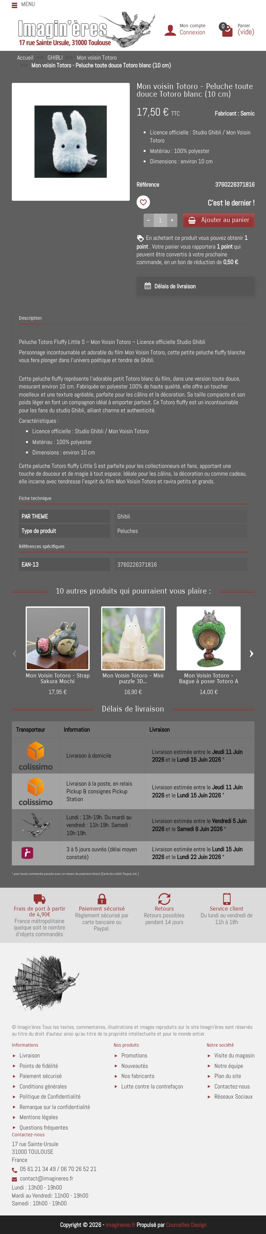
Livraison (30, 1055)
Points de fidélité (39, 1066)
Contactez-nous (232, 1086)
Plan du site (227, 1076)
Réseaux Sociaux (233, 1096)
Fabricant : (227, 113)
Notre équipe (228, 1066)
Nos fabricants (137, 1076)
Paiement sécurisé (41, 1076)
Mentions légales (39, 1117)
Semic (247, 113)
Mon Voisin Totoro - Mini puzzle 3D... (133, 678)
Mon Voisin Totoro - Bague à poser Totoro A (208, 678)
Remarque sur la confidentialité (55, 1107)
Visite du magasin (234, 1055)
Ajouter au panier (218, 220)
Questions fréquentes (44, 1127)
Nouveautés (134, 1066)
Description (30, 318)
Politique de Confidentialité (50, 1096)
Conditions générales (43, 1086)
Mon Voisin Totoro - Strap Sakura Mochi (58, 678)
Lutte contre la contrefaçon (152, 1086)
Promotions (134, 1055)
